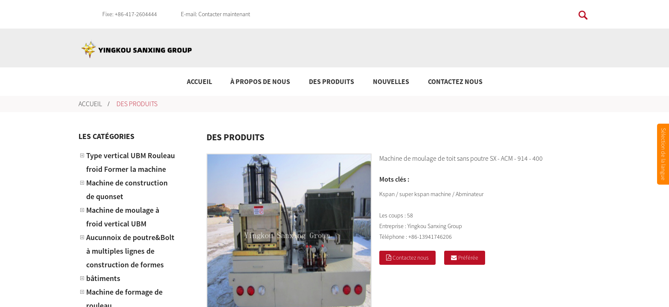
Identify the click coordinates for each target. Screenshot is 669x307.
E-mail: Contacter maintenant (215, 14)
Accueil (199, 81)
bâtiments (103, 278)
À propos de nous (260, 81)
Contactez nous (455, 81)
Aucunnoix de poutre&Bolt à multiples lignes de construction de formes (130, 250)
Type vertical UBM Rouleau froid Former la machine (130, 162)
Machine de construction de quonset (127, 189)
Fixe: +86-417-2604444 (129, 14)
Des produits (331, 81)
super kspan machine (425, 194)
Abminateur (469, 194)
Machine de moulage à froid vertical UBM (122, 217)
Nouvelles (391, 81)
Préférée (469, 257)
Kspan (387, 194)
